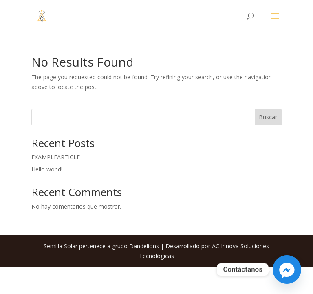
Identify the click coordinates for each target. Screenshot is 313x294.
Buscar (268, 117)
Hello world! (46, 169)
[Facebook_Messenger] (287, 269)
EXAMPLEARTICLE (55, 157)
